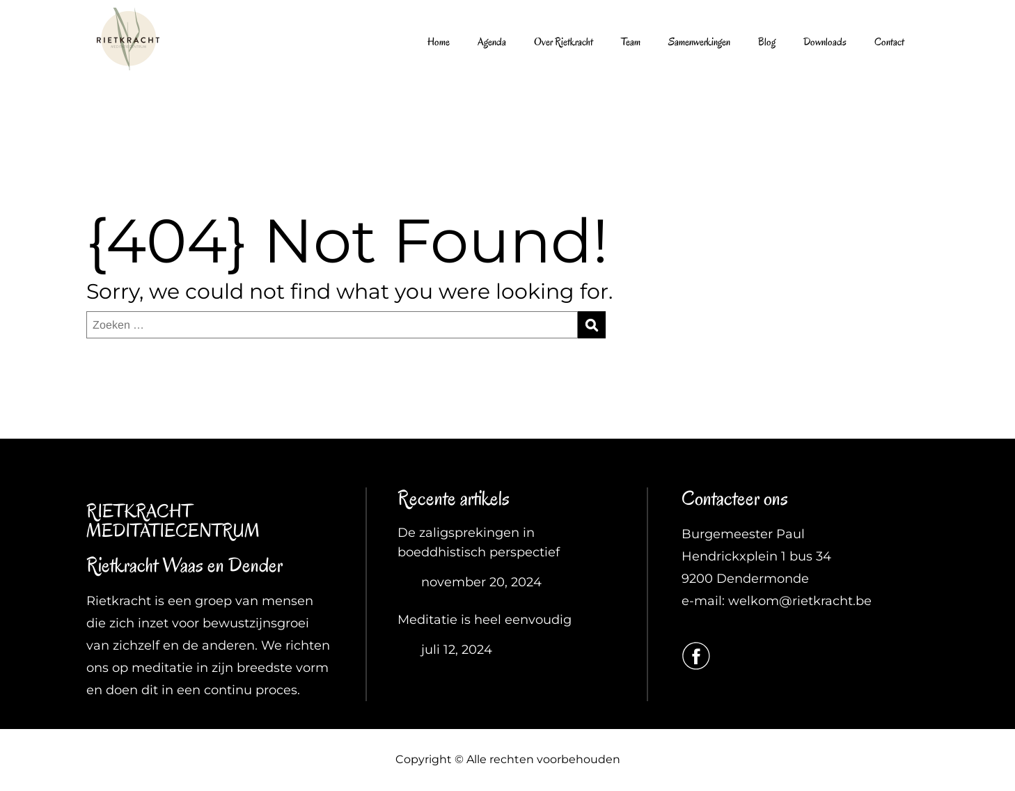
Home (438, 42)
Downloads (825, 42)
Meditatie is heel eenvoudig (485, 619)
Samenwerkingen (699, 42)
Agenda (492, 42)
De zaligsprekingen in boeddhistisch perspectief (479, 542)
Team (630, 42)
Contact (889, 42)
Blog (767, 42)
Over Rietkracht (563, 42)
